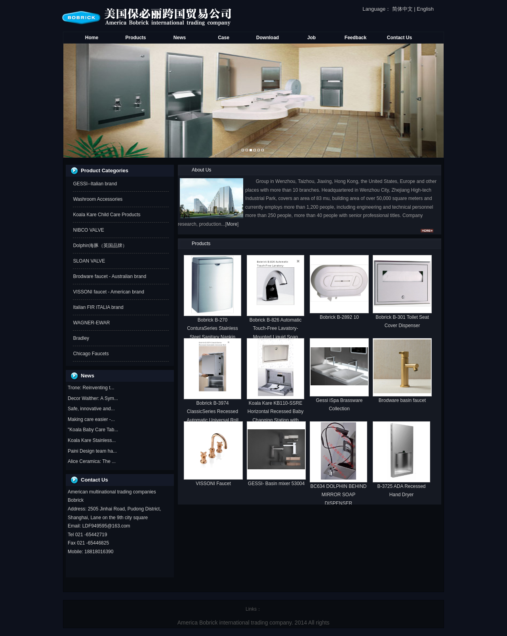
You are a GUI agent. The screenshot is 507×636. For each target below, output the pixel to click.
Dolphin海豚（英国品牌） (100, 245)
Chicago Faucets (91, 353)
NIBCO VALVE (88, 230)
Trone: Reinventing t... (91, 387)
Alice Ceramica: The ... (92, 461)
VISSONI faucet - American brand (108, 292)
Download (267, 37)
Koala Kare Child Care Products (106, 214)
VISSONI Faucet (213, 483)
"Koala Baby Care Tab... (93, 429)
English (425, 9)
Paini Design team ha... (92, 451)
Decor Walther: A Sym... (93, 398)
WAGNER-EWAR (91, 323)
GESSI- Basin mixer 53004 (276, 483)
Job (311, 37)
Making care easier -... (91, 419)
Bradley (81, 338)
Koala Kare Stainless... (92, 440)
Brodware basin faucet (402, 400)
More (232, 224)
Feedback (355, 37)
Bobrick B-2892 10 (339, 317)
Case (223, 37)
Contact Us (399, 37)
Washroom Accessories (97, 199)
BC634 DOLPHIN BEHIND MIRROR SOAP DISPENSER (338, 495)
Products (135, 37)
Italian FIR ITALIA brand (98, 307)
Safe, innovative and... (91, 408)
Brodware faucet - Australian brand (109, 276)
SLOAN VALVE (89, 261)
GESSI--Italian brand (95, 184)
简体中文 (402, 9)
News (179, 37)
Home (91, 37)
